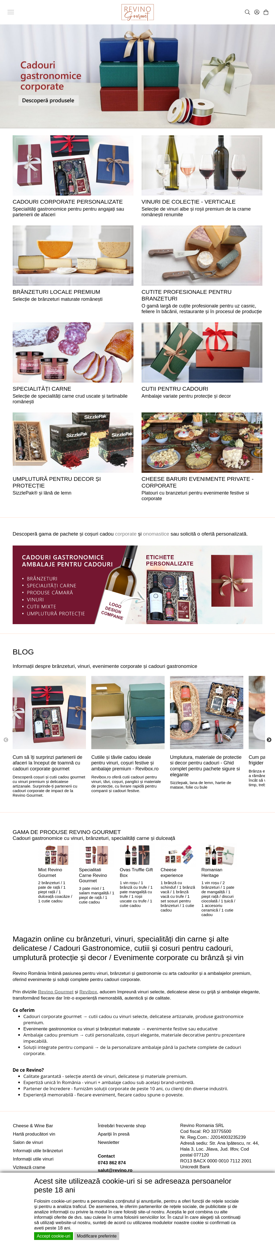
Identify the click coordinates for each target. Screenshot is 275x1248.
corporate (125, 534)
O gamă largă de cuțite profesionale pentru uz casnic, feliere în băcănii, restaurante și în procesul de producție (202, 308)
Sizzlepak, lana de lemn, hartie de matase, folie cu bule (200, 784)
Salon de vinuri (28, 1142)
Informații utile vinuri (33, 1159)
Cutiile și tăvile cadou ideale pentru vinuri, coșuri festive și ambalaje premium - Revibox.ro (125, 763)
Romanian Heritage (211, 872)
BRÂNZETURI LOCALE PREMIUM (56, 292)
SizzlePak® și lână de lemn (42, 493)
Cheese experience (172, 872)
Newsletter (108, 1142)
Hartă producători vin (34, 1134)
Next (269, 740)
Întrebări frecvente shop (122, 1125)
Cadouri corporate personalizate (68, 202)
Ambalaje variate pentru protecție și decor (186, 396)
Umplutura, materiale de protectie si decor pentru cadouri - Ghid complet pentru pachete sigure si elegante (206, 766)
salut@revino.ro (115, 1170)
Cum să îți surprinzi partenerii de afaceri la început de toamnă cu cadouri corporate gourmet (47, 763)
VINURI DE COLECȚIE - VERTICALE (189, 202)
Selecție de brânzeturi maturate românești (58, 299)
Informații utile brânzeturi (38, 1150)
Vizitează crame (29, 1167)
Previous (6, 740)
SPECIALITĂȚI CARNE (42, 389)
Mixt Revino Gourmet (50, 872)
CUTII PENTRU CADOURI (175, 389)
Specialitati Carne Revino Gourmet (93, 875)
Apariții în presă (113, 1134)
